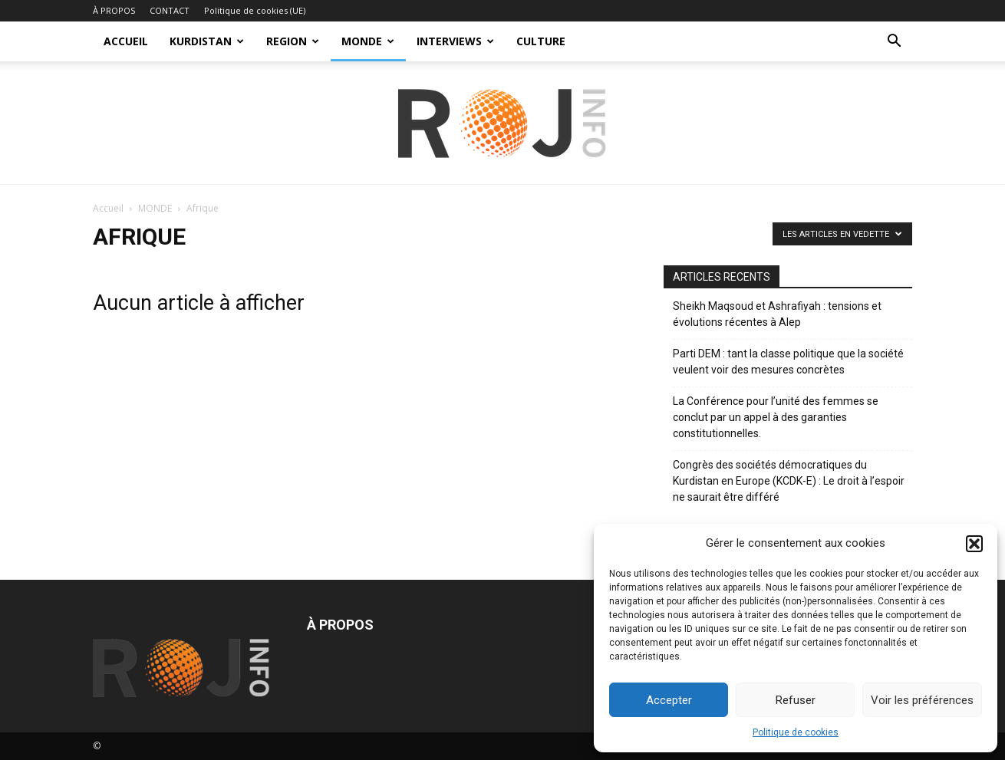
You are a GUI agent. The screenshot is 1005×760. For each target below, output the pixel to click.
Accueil (108, 208)
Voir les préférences (922, 700)
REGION (292, 41)
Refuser (796, 700)
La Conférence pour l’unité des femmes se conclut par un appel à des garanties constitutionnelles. (775, 417)
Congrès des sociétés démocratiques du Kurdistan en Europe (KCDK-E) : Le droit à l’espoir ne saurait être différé (788, 481)
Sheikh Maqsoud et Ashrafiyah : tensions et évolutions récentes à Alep (777, 314)
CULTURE (540, 41)
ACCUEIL (126, 41)
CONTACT (169, 10)
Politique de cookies (796, 732)
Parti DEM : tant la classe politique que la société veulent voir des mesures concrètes (788, 361)
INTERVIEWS (455, 41)
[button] (974, 543)
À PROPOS (114, 10)
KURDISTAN (207, 41)
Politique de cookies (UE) (254, 10)
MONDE (367, 41)
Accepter (669, 700)
